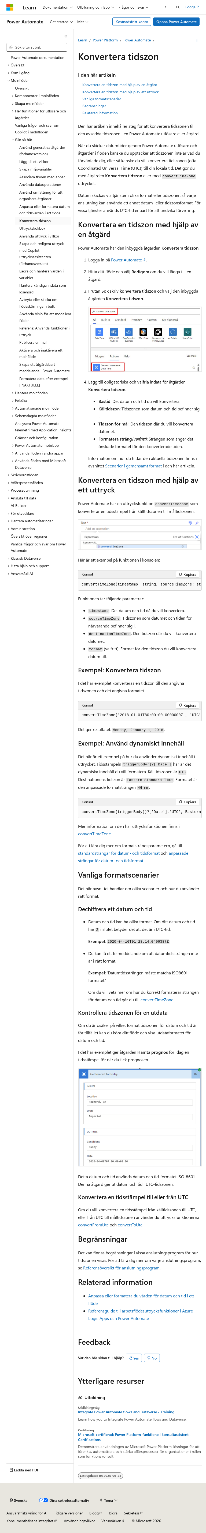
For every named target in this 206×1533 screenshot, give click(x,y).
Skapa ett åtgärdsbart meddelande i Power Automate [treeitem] (44, 368)
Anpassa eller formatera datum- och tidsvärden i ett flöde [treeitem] (45, 210)
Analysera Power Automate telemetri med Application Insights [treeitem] (43, 427)
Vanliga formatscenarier (101, 98)
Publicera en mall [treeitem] (33, 342)
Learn (82, 39)
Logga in (192, 6)
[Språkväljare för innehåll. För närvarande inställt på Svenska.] (18, 1500)
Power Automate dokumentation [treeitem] (37, 57)
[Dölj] (65, 36)
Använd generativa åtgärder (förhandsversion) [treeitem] (42, 151)
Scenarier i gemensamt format (133, 466)
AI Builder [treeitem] (19, 505)
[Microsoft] (9, 7)
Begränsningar (94, 105)
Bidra (113, 1513)
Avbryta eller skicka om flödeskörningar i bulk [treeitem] (38, 303)
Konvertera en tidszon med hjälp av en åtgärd (119, 84)
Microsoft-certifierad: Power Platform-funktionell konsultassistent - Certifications (134, 1437)
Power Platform (105, 39)
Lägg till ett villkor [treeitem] (34, 161)
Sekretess (131, 1513)
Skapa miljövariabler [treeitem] (35, 169)
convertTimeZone (94, 833)
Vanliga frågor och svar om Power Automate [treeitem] (38, 547)
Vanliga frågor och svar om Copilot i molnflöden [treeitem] (37, 128)
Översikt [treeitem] (22, 88)
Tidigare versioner (68, 1513)
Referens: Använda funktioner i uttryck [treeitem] (44, 331)
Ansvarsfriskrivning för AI (26, 1513)
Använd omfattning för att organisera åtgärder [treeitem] (40, 195)
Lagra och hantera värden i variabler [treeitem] (41, 274)
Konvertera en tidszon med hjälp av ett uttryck (120, 91)
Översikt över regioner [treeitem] (29, 536)
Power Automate (137, 39)
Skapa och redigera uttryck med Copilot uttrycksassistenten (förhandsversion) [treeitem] (41, 253)
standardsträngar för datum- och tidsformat (119, 853)
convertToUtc (130, 1224)
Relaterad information (100, 112)
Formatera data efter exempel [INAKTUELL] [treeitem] (43, 382)
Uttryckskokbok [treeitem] (32, 228)
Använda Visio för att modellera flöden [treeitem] (45, 317)
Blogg (94, 1513)
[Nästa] (165, 7)
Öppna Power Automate (176, 21)
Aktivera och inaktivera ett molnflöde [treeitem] (40, 353)
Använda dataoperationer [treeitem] (40, 184)
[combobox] (36, 47)
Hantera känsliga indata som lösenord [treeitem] (42, 288)
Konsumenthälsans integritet (29, 1520)
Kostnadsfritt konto (132, 21)
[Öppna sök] (177, 7)
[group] (140, 585)
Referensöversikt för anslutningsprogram (121, 1268)
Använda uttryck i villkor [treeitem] (39, 236)
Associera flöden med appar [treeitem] (42, 176)
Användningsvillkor (79, 1520)
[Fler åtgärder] (197, 40)
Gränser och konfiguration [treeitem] (36, 437)
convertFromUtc (93, 1224)
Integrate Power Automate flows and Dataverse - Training (126, 1412)
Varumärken (111, 1520)
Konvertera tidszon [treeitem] (35, 220)
